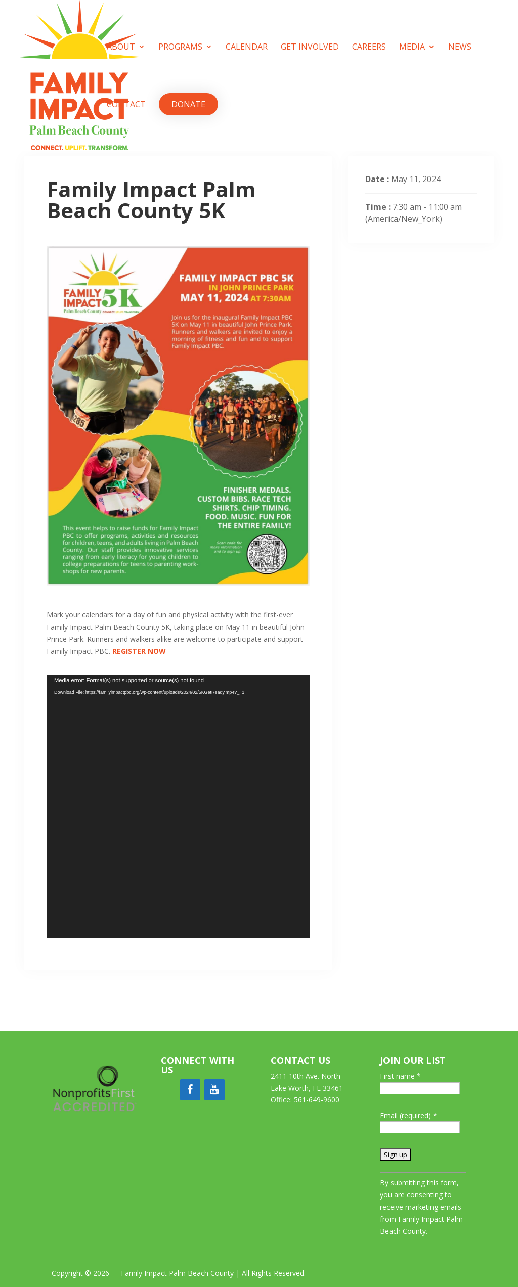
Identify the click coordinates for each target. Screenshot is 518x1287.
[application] (178, 806)
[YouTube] (214, 1089)
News (459, 47)
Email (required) (408, 1115)
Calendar (247, 47)
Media (412, 47)
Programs (180, 47)
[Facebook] (190, 1089)
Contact (126, 105)
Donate (188, 104)
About (121, 47)
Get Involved (310, 47)
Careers (369, 47)
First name (400, 1076)
